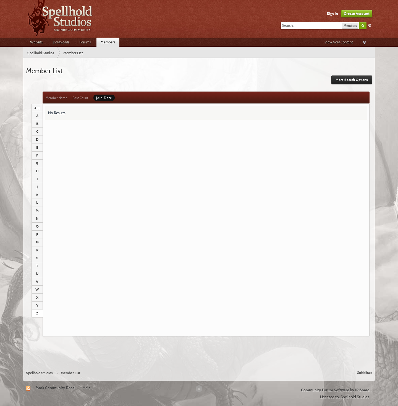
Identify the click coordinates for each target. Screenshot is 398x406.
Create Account (357, 13)
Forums (85, 42)
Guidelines (364, 373)
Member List (70, 373)
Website (36, 42)
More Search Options (352, 80)
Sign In (332, 13)
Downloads (61, 42)
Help (87, 387)
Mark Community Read (55, 387)
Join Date (104, 98)
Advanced (370, 25)
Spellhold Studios (39, 373)
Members (108, 42)
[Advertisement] (199, 351)
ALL (37, 108)
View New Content (338, 42)
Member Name (56, 98)
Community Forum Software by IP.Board (335, 389)
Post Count (80, 98)
